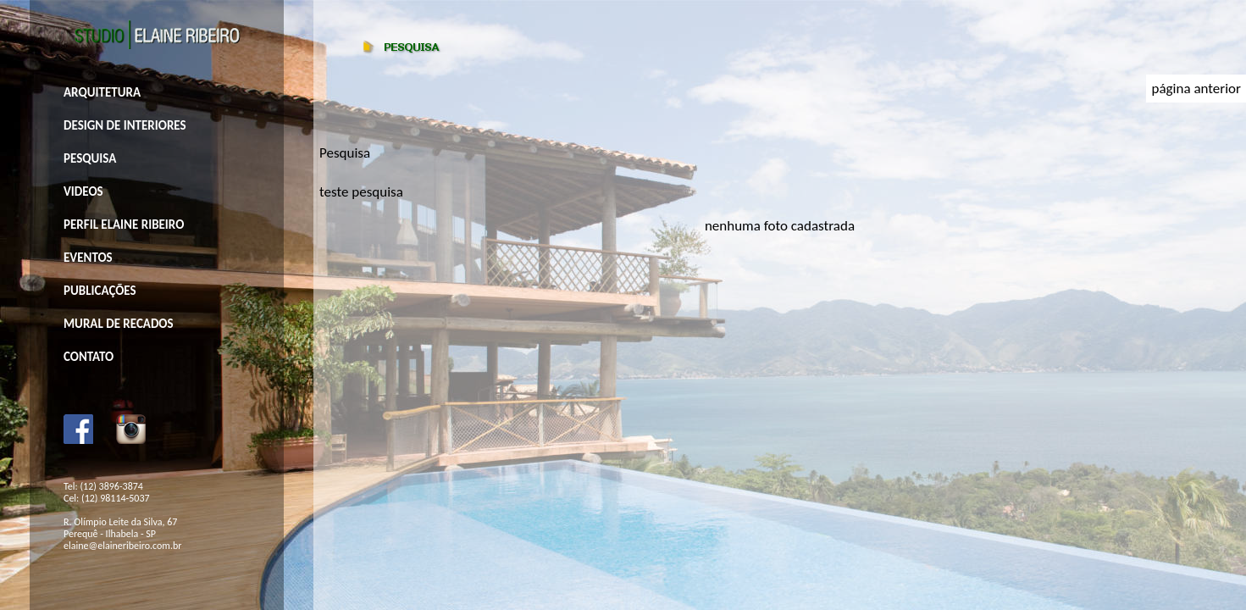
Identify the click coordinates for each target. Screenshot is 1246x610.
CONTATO (89, 356)
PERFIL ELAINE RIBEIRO (124, 224)
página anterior (1196, 88)
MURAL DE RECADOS (119, 323)
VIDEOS (83, 191)
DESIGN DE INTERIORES (125, 125)
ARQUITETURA (102, 92)
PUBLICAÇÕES (100, 290)
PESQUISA (90, 158)
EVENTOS (88, 257)
